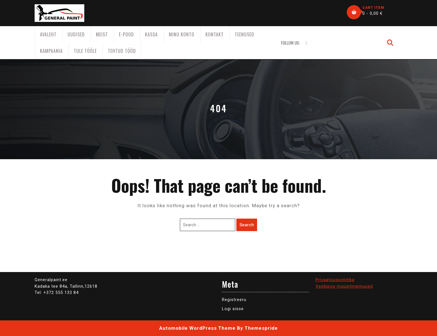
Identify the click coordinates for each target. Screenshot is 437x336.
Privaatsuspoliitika (335, 279)
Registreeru (234, 299)
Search (246, 224)
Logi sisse (233, 308)
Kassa (151, 34)
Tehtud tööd (122, 50)
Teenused (244, 34)
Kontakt (214, 34)
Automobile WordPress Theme (197, 328)
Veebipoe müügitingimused (344, 286)
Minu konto (181, 34)
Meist (102, 34)
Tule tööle (85, 50)
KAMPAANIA (51, 50)
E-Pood (126, 34)
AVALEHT (48, 34)
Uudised (76, 34)
